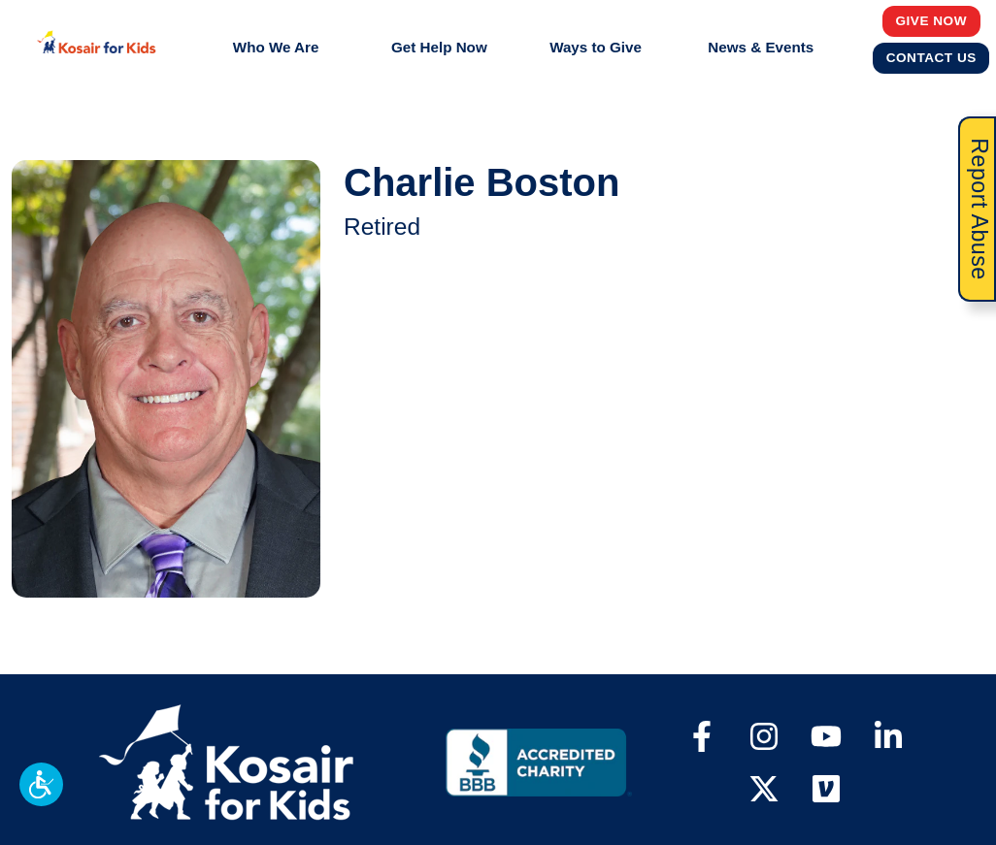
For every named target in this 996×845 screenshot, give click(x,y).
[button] (41, 784)
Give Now (932, 20)
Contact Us (932, 57)
